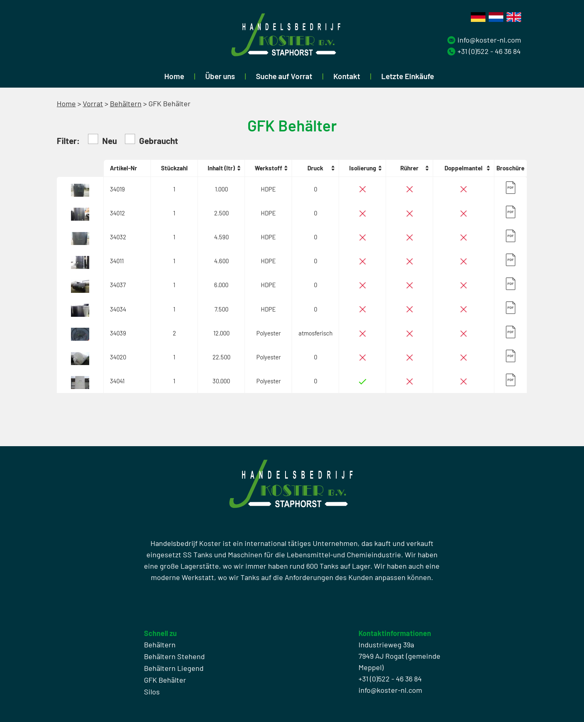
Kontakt (346, 76)
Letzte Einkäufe (407, 76)
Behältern (126, 103)
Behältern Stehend (174, 656)
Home (174, 76)
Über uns (220, 76)
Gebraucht (151, 140)
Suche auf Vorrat (284, 76)
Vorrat (93, 103)
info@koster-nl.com (489, 39)
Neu (102, 140)
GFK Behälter (165, 679)
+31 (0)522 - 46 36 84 (489, 51)
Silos (152, 691)
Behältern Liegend (174, 668)
